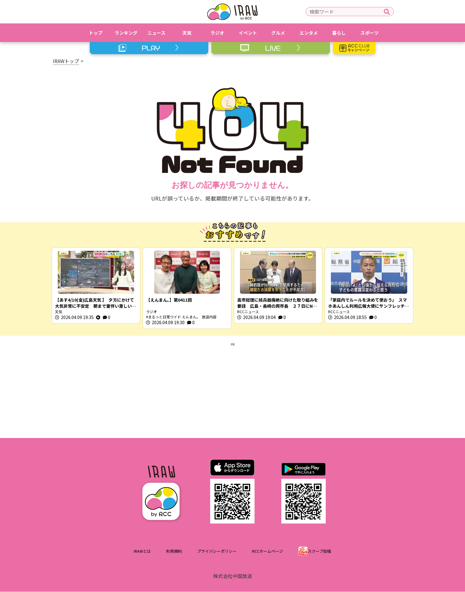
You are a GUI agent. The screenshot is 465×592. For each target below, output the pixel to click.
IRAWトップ (66, 61)
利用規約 (174, 551)
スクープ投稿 (319, 551)
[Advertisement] (232, 389)
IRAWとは (142, 551)
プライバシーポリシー (217, 551)
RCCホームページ (267, 551)
